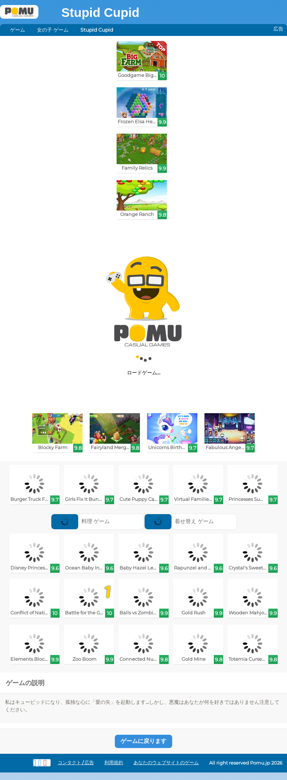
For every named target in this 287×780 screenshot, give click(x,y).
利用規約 (113, 762)
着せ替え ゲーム (179, 521)
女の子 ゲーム (53, 30)
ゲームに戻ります (143, 741)
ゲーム (17, 30)
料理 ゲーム (80, 521)
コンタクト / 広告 (76, 762)
